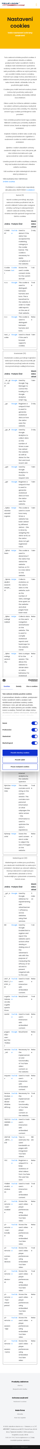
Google (14, 282)
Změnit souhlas (9, 181)
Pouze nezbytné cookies (20, 767)
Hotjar (13, 508)
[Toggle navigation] (36, 4)
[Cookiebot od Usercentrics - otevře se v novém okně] (28, 680)
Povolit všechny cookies (20, 753)
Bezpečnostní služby (20, 1389)
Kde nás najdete (20, 1418)
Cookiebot (30, 190)
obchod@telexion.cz (23, 1438)
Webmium (24, 1447)
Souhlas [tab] (7, 686)
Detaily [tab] (18, 686)
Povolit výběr (20, 760)
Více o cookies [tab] (32, 686)
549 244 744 (10, 1438)
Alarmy (20, 1385)
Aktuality (20, 1414)
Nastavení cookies (20, 1402)
